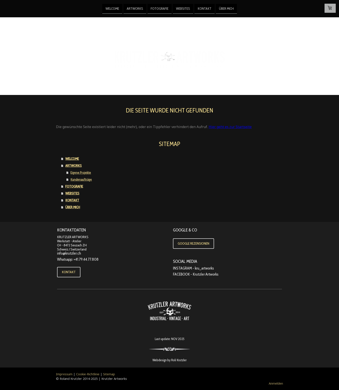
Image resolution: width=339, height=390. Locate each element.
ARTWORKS (135, 8)
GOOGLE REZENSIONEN (193, 243)
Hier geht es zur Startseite (230, 126)
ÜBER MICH (226, 8)
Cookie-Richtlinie (87, 374)
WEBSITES (183, 8)
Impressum (64, 374)
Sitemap (109, 374)
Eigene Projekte (80, 172)
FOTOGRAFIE (159, 8)
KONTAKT (204, 8)
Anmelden (276, 383)
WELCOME (112, 8)
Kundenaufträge (81, 179)
